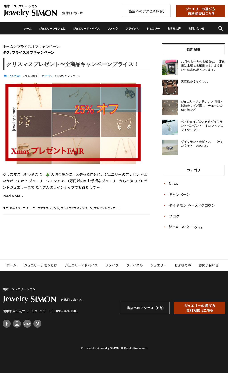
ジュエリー (153, 28)
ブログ (174, 216)
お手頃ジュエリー (20, 208)
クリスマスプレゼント (45, 208)
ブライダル (132, 28)
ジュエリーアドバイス (86, 28)
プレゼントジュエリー (107, 208)
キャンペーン (72, 76)
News (60, 76)
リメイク (112, 28)
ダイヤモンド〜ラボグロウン (192, 205)
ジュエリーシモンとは (52, 28)
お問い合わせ (196, 28)
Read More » (13, 196)
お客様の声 (174, 28)
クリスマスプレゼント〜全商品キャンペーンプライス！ (72, 64)
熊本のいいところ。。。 (186, 226)
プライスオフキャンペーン (76, 208)
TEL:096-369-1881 (63, 311)
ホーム (28, 28)
